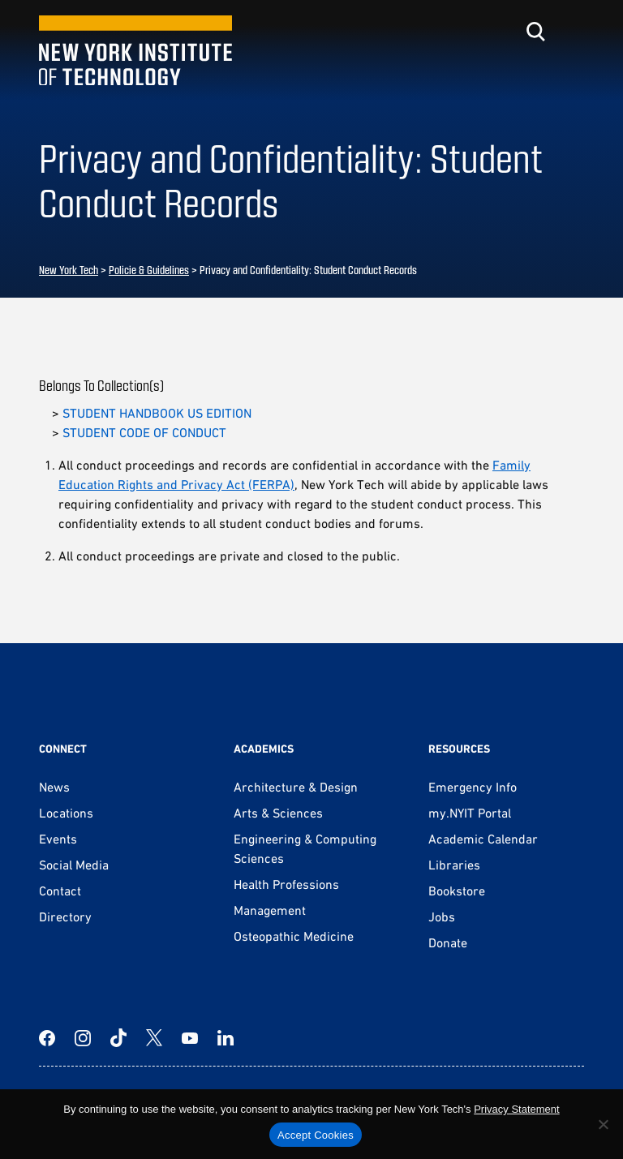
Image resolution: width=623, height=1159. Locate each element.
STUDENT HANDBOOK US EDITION (156, 413)
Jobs (441, 916)
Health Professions (286, 884)
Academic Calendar (483, 838)
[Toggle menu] (574, 31)
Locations (66, 812)
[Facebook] (47, 1038)
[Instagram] (83, 1038)
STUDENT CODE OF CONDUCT (144, 432)
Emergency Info (472, 786)
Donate (447, 942)
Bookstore (456, 890)
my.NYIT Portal (469, 812)
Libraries (454, 864)
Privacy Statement (517, 1109)
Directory (65, 916)
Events (58, 838)
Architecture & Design (296, 786)
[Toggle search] (535, 31)
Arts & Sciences (278, 812)
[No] (603, 1124)
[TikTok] (118, 1038)
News (54, 786)
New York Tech (68, 270)
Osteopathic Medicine (294, 936)
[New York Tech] (135, 50)
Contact (60, 890)
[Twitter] (154, 1038)
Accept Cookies (315, 1135)
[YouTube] (190, 1038)
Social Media (74, 864)
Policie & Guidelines (149, 270)
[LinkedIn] (225, 1038)
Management (270, 910)
